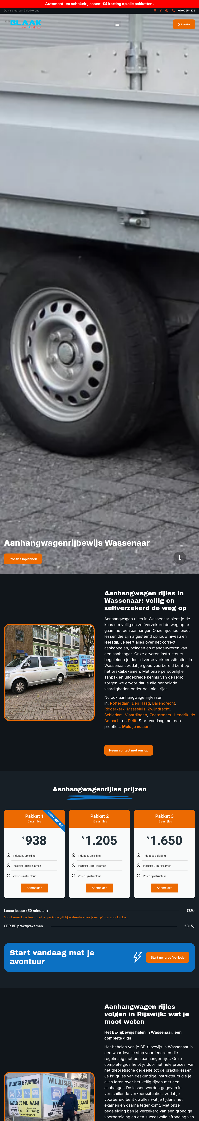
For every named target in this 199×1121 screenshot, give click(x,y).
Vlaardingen (136, 715)
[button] (117, 24)
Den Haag (141, 703)
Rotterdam (119, 703)
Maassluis (136, 709)
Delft (132, 720)
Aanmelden (34, 888)
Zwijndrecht (159, 709)
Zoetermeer (160, 715)
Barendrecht (163, 703)
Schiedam (113, 715)
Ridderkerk (114, 709)
